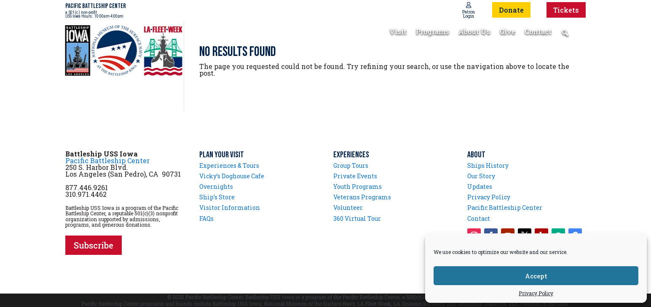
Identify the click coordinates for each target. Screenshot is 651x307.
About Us (474, 32)
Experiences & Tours (229, 165)
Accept (536, 276)
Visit (398, 32)
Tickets (566, 9)
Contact (538, 32)
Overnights (216, 187)
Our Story (481, 176)
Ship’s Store (217, 197)
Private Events (355, 176)
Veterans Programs (362, 197)
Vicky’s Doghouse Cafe (231, 176)
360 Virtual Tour (357, 218)
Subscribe (93, 245)
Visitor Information (229, 208)
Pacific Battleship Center (107, 160)
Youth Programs (357, 187)
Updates (479, 187)
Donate (511, 9)
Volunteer (348, 208)
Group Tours (350, 165)
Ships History (488, 165)
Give (507, 32)
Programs (432, 32)
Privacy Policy (536, 293)
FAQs (206, 218)
